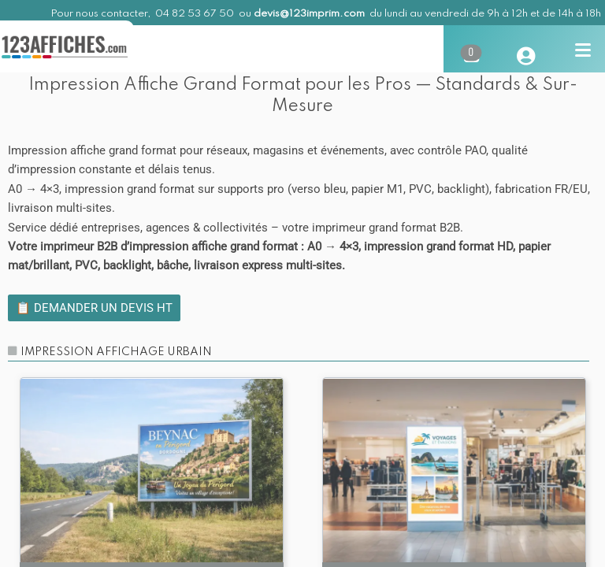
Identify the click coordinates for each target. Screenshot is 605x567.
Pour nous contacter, (101, 14)
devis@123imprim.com (309, 14)
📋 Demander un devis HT (94, 308)
